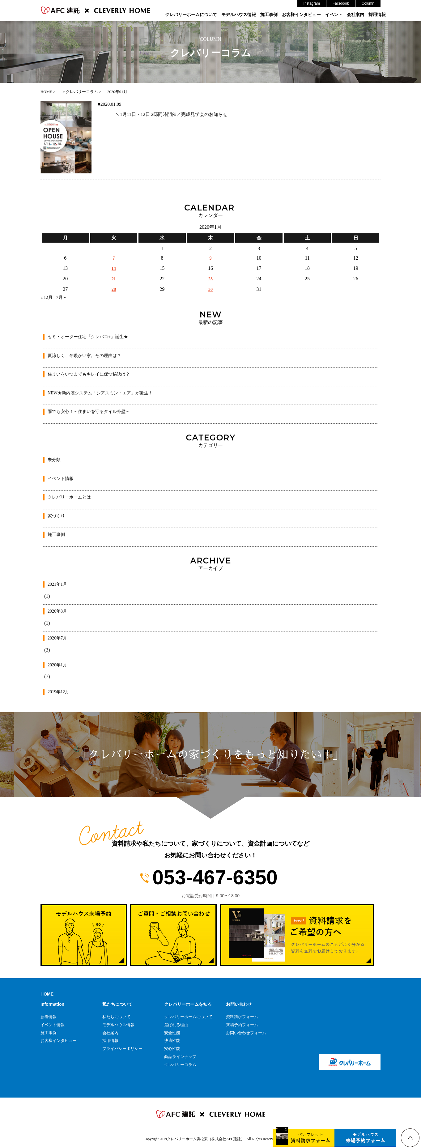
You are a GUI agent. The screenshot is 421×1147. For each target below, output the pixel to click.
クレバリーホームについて (191, 14)
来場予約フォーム (242, 1024)
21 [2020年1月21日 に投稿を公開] (114, 279)
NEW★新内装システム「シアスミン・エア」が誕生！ (100, 393)
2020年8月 (57, 611)
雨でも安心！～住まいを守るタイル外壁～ (89, 411)
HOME (46, 994)
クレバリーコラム (180, 1064)
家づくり (56, 516)
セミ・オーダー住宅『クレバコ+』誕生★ (88, 336)
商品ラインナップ (180, 1056)
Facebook (341, 3)
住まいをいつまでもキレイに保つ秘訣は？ (89, 374)
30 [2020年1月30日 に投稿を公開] (210, 289)
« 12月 (46, 297)
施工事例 (269, 14)
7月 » (61, 297)
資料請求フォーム (242, 1016)
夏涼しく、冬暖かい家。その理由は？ (84, 355)
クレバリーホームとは (69, 497)
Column (368, 3)
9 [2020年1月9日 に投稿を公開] (210, 258)
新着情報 (48, 1016)
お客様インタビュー (301, 14)
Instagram (312, 3)
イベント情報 (61, 478)
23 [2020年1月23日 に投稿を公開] (210, 279)
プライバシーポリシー (122, 1048)
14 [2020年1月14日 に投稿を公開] (114, 268)
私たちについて (116, 1016)
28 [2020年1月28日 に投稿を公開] (114, 289)
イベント (333, 14)
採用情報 (377, 14)
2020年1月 (57, 665)
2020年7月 (57, 638)
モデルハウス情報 (238, 14)
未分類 (54, 459)
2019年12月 (58, 692)
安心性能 (172, 1048)
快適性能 (172, 1040)
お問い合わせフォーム (246, 1032)
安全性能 (172, 1032)
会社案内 (355, 14)
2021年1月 (57, 584)
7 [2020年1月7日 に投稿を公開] (114, 258)
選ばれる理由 (176, 1024)
